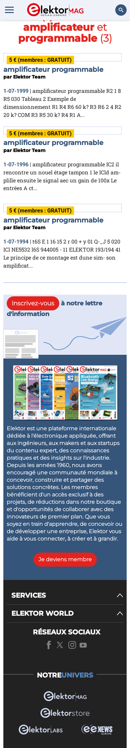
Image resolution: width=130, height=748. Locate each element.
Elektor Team (29, 77)
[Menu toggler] (9, 9)
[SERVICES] (67, 595)
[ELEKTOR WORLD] (67, 613)
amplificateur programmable (53, 69)
